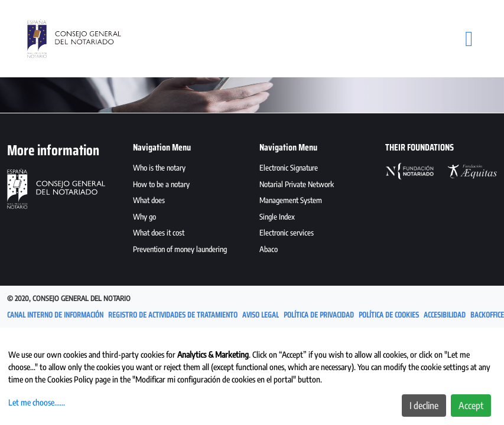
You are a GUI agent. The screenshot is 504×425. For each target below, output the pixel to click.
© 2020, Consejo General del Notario (69, 298)
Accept (471, 405)
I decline (423, 405)
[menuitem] (189, 169)
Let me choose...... (36, 402)
